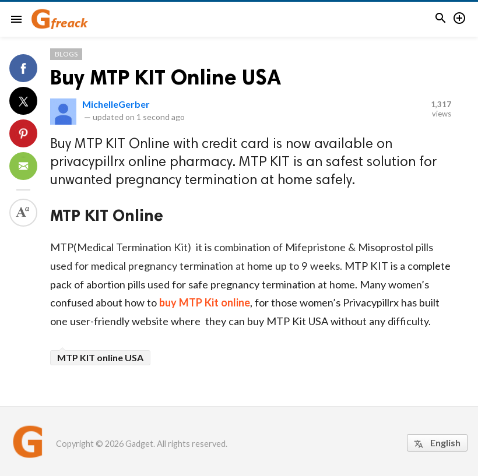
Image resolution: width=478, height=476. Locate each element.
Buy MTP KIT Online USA (165, 77)
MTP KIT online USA (100, 357)
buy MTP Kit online (204, 302)
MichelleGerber (116, 104)
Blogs (66, 54)
